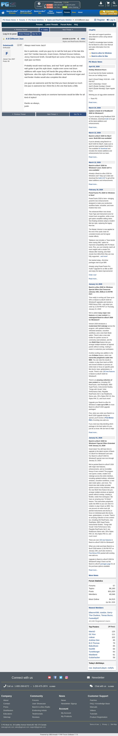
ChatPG (92, 30)
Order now (92, 275)
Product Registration (98, 717)
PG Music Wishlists (36, 20)
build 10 (108, 119)
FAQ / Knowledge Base (100, 703)
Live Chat (57, 7)
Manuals (93, 707)
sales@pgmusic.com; (22, 727)
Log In (110, 20)
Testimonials (37, 714)
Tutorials (93, 714)
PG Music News (95, 62)
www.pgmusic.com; (8, 727)
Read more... (93, 102)
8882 (83, 39)
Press (5, 707)
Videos (93, 710)
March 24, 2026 (95, 108)
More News (93, 575)
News (63, 700)
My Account (66, 713)
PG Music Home (9, 20)
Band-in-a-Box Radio (41, 707)
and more (104, 256)
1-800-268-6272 (58, 5)
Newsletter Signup (69, 703)
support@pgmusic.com (38, 727)
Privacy (104, 724)
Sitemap (6, 717)
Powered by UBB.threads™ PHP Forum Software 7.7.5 (59, 734)
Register (99, 20)
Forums (22, 20)
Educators (7, 714)
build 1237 (101, 178)
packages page (105, 564)
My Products (66, 716)
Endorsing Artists (39, 710)
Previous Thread (20, 30)
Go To (36, 34)
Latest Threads (51, 25)
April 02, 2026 (94, 66)
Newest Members (96, 608)
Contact (6, 703)
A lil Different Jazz (14, 39)
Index (44, 30)
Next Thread (68, 30)
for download (103, 148)
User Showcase (39, 703)
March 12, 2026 (95, 133)
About (5, 700)
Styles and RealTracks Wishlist (59, 20)
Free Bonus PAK (94, 553)
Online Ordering (73, 7)
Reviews (36, 717)
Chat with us (100, 686)
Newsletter (98, 677)
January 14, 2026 (95, 284)
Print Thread (24, 34)
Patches (93, 700)
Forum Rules (66, 25)
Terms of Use (94, 724)
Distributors (8, 710)
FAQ (76, 25)
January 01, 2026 (95, 438)
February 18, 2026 (96, 190)
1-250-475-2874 (70, 5)
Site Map (114, 724)
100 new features (109, 371)
